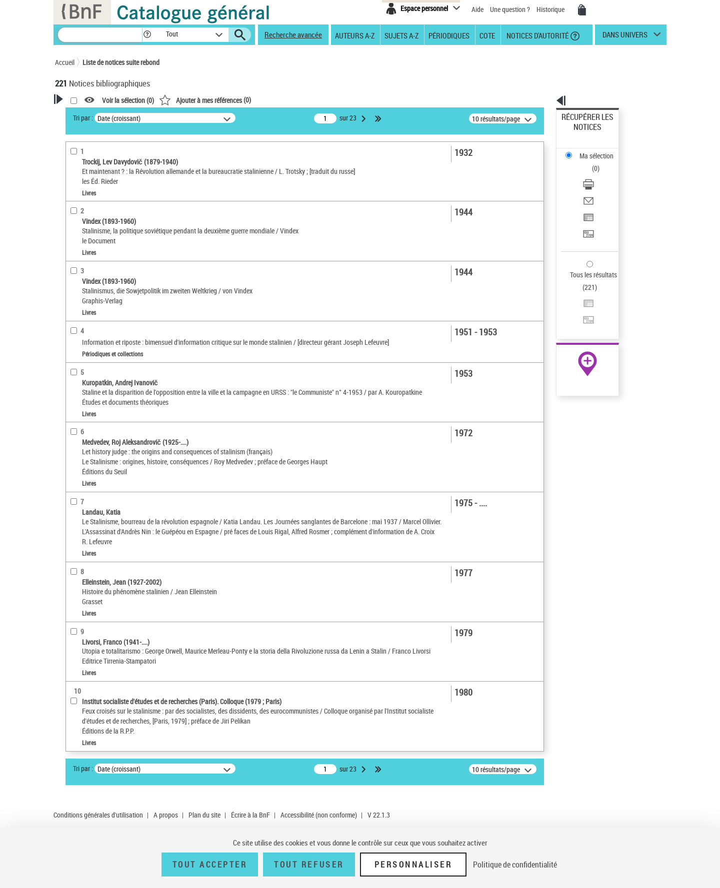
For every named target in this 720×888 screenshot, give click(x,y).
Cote (487, 35)
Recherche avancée (293, 34)
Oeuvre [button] (75, 302)
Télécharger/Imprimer (593, 150)
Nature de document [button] (96, 208)
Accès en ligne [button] (87, 191)
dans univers (625, 36)
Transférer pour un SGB (595, 186)
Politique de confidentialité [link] (515, 864)
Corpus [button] (76, 435)
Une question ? (510, 9)
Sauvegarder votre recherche (117, 154)
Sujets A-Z (401, 35)
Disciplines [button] (82, 452)
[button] (147, 34)
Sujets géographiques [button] (99, 385)
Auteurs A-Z (354, 35)
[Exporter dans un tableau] (601, 174)
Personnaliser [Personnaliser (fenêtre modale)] (413, 864)
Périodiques (449, 35)
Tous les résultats (587, 213)
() (334, 99)
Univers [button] (76, 418)
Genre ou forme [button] (88, 402)
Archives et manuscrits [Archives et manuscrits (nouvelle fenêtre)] (578, 305)
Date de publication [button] (95, 352)
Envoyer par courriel (591, 162)
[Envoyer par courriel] (601, 162)
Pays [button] (72, 468)
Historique (551, 9)
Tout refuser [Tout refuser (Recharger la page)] (309, 864)
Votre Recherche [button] (96, 115)
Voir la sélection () (256, 100)
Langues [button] (78, 335)
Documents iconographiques (108, 254)
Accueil (64, 62)
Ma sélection (581, 132)
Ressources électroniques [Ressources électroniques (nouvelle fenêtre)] (582, 316)
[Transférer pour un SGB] (601, 186)
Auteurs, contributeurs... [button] (103, 318)
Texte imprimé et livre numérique (116, 224)
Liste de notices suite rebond (121, 62)
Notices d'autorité (536, 35)
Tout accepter (210, 864)
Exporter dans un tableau (598, 174)
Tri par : (212, 117)
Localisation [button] (84, 285)
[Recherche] (100, 34)
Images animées (91, 239)
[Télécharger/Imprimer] (601, 150)
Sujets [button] (75, 368)
